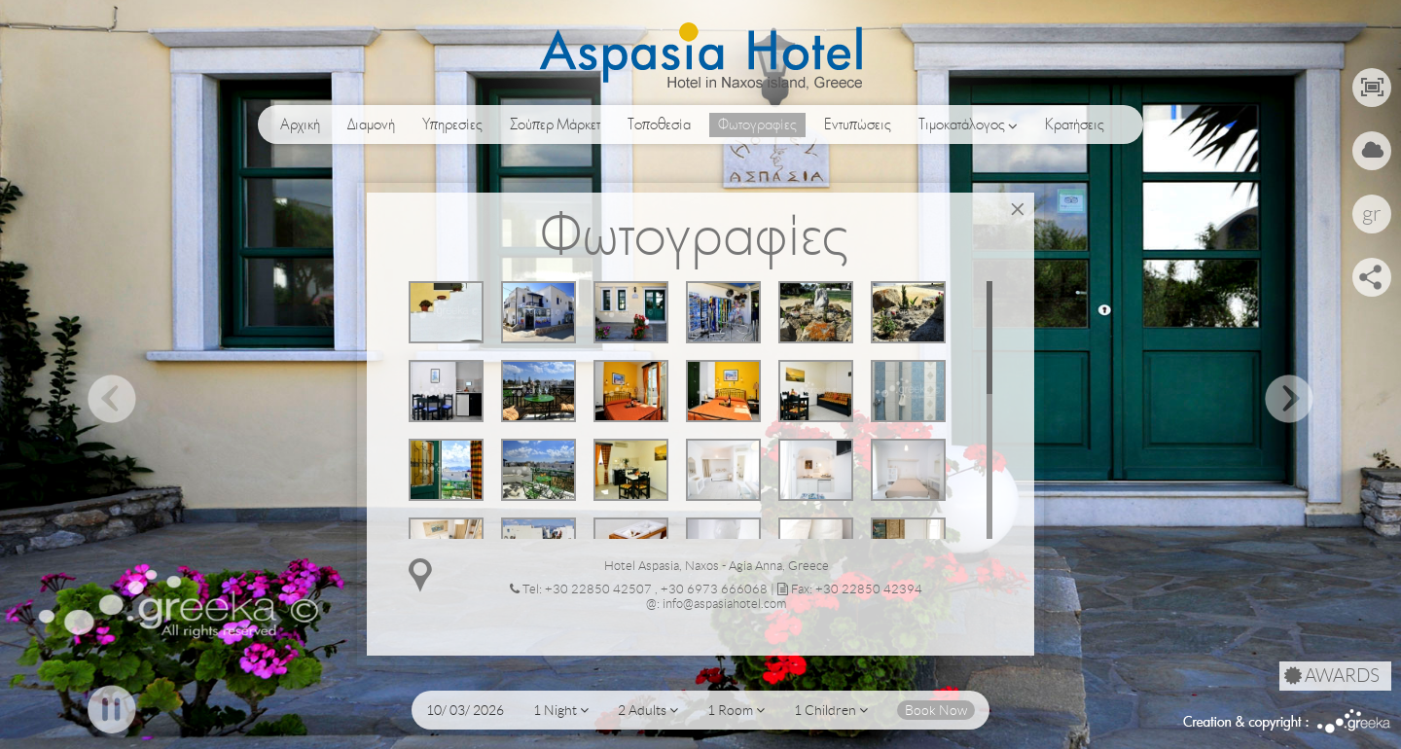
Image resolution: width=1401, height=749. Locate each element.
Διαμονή (371, 124)
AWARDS (1332, 676)
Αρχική (300, 124)
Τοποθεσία (659, 124)
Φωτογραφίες (757, 124)
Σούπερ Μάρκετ (555, 124)
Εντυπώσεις (857, 124)
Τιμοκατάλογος (968, 125)
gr (1372, 213)
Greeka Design (1354, 721)
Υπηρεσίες (452, 124)
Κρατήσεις (1074, 124)
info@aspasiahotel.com (724, 603)
